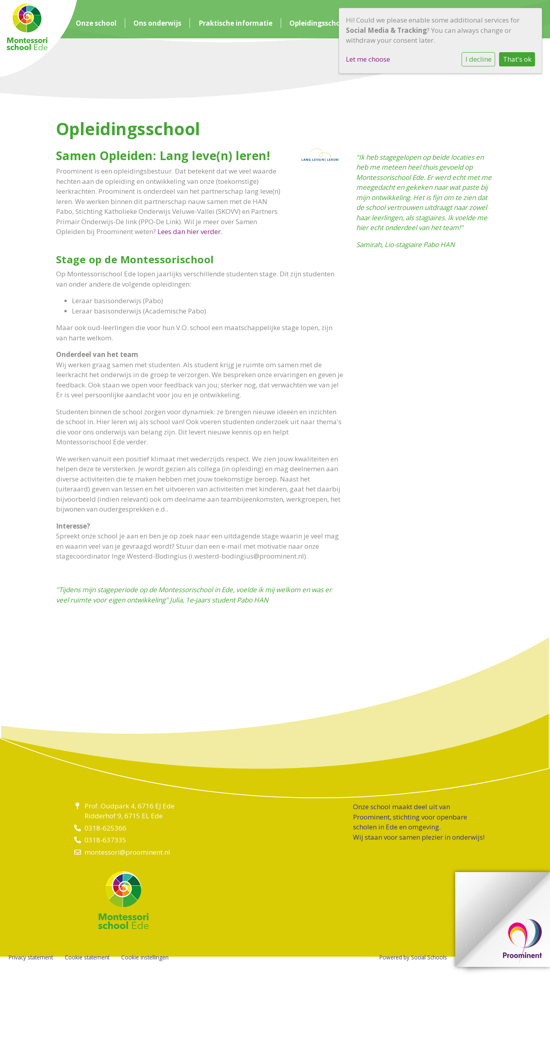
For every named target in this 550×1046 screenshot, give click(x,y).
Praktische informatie (235, 23)
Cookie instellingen (145, 957)
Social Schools (429, 957)
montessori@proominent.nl (127, 852)
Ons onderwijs (157, 23)
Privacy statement (31, 957)
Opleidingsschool (318, 23)
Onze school (96, 23)
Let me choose (368, 59)
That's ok (517, 59)
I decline (479, 59)
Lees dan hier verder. (190, 231)
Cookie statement (87, 957)
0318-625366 (105, 828)
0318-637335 (105, 839)
